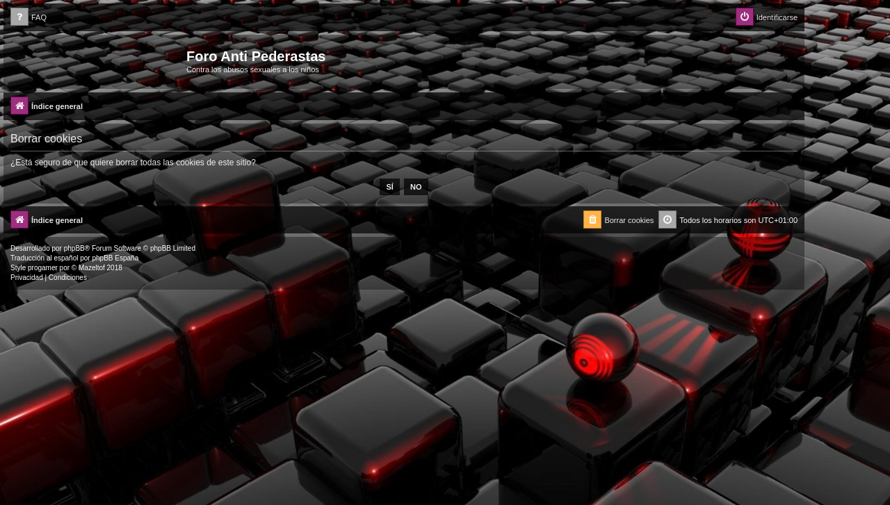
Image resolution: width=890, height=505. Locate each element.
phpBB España (115, 258)
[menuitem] (28, 18)
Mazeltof (92, 268)
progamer (43, 268)
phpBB (74, 248)
